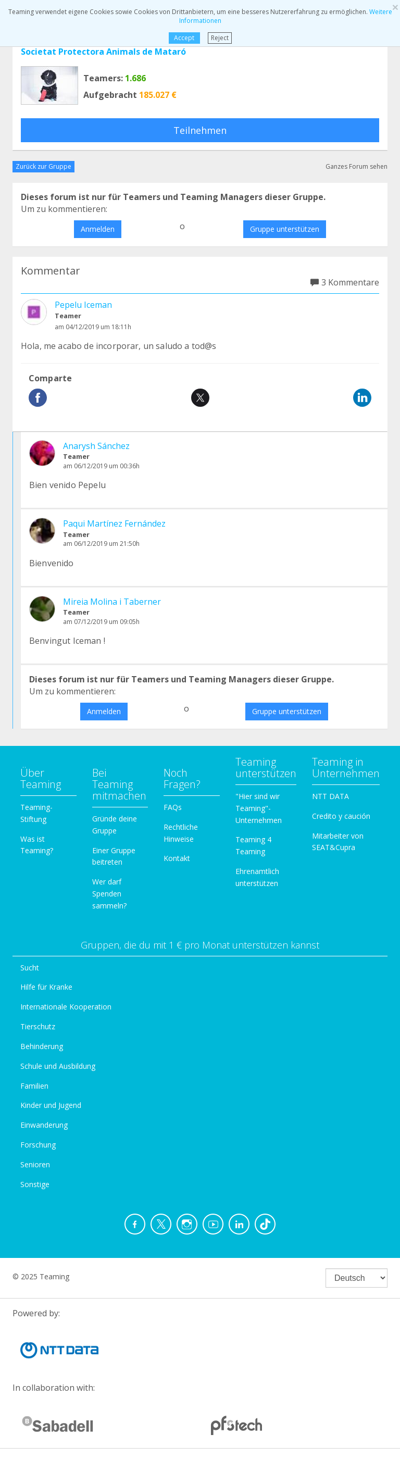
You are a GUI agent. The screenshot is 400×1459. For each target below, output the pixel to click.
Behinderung (41, 1046)
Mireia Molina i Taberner (112, 601)
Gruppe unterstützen (284, 229)
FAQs (173, 807)
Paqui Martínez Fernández (114, 523)
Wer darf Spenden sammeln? (109, 894)
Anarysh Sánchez (96, 446)
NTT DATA (330, 796)
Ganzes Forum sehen (357, 166)
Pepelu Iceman (83, 304)
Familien (34, 1086)
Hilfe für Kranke (46, 987)
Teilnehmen (200, 130)
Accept (184, 37)
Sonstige (34, 1184)
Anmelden (98, 229)
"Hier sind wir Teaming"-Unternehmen (258, 808)
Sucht (29, 967)
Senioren (35, 1164)
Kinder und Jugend (50, 1105)
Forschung (38, 1145)
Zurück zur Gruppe (43, 166)
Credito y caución (341, 816)
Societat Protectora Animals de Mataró (103, 51)
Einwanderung (44, 1125)
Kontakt (177, 858)
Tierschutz (37, 1026)
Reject (220, 37)
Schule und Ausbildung (57, 1066)
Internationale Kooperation (65, 1007)
